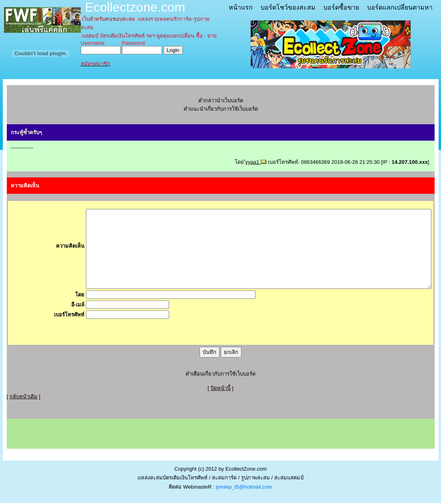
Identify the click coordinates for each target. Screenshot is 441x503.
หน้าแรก (241, 7)
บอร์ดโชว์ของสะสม (288, 7)
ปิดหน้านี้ (221, 388)
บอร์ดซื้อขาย (341, 7)
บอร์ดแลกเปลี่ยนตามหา (400, 7)
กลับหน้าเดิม (24, 397)
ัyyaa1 (255, 162)
